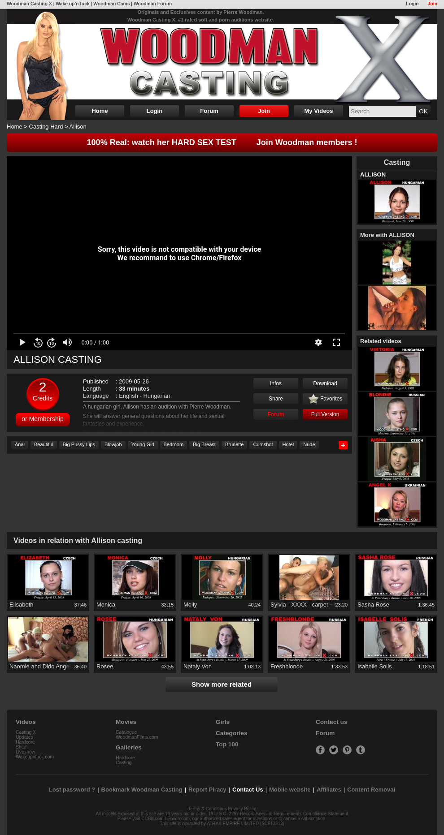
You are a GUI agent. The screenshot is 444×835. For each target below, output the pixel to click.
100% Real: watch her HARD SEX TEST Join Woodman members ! (222, 142)
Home (99, 111)
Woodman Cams (111, 3)
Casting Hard (46, 126)
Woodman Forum (153, 3)
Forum (209, 111)
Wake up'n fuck (72, 3)
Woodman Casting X (29, 3)
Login (412, 3)
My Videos (318, 111)
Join (432, 3)
